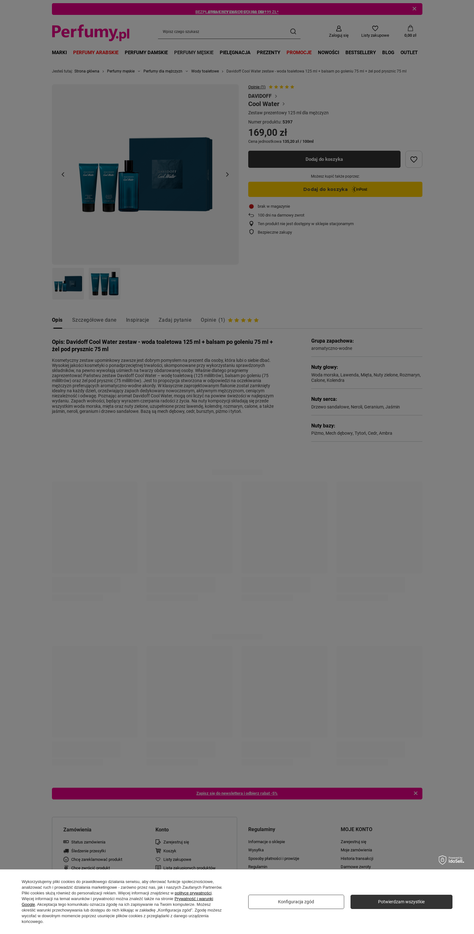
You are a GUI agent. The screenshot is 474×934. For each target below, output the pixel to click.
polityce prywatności (193, 893)
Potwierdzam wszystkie (401, 901)
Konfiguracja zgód (296, 901)
